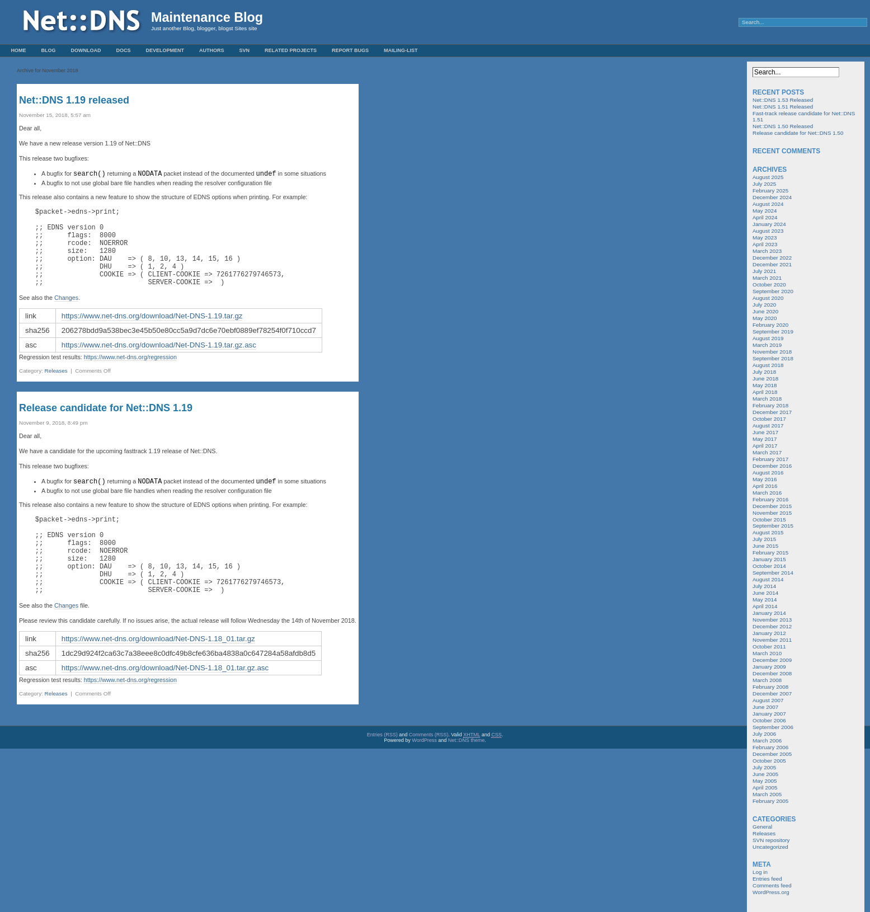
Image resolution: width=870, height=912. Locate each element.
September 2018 (773, 358)
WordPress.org (771, 892)
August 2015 (768, 532)
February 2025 (770, 190)
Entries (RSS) (382, 767)
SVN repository (771, 840)
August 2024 (768, 204)
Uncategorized (770, 847)
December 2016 (772, 466)
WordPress (424, 772)
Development (165, 50)
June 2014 (765, 593)
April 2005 (765, 787)
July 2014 (764, 586)
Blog (48, 50)
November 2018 (772, 352)
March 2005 (767, 794)
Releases (56, 387)
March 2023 (767, 251)
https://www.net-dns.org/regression (130, 373)
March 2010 (767, 653)
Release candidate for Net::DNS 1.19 (105, 424)
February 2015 (770, 552)
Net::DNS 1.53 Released (783, 100)
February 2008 (770, 687)
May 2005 (765, 781)
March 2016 (767, 493)
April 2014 (765, 606)
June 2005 (765, 774)
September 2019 (773, 331)
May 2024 (765, 211)
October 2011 (769, 646)
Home (18, 50)
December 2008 (772, 673)
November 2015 (772, 513)
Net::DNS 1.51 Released (783, 107)
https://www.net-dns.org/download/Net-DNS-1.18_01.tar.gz (158, 671)
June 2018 (765, 378)
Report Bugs (350, 50)
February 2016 (770, 499)
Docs (123, 50)
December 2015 (772, 506)
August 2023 (768, 231)
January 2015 (769, 559)
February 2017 (770, 459)
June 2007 (765, 707)
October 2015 (769, 519)
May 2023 (765, 237)
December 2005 (772, 754)
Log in (760, 872)
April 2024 (765, 217)
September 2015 (773, 526)
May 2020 (765, 318)
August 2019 (768, 338)
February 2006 (770, 747)
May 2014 (765, 599)
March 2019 (767, 345)
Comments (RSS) (429, 767)
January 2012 (769, 633)
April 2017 (765, 446)
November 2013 (772, 620)
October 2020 (769, 284)
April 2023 (765, 244)
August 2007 (768, 700)
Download (86, 50)
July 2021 (764, 271)
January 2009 (769, 667)
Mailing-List (401, 50)
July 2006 (764, 734)
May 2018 (765, 385)
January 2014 (769, 613)
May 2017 (765, 439)
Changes (66, 314)
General (762, 827)
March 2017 (767, 452)
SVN (244, 50)
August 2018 (768, 365)
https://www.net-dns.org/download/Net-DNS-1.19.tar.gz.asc (159, 361)
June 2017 (765, 432)
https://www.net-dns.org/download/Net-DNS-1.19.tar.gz (152, 332)
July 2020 (764, 305)
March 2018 (767, 399)
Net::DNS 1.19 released (74, 100)
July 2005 (764, 767)
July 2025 (764, 184)
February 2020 (770, 325)
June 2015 (765, 546)
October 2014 (769, 566)
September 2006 (773, 727)
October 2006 (769, 720)
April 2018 (765, 392)
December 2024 (772, 197)
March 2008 (767, 680)
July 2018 (764, 372)
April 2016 (765, 486)
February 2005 (770, 801)
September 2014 (773, 573)
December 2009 (772, 660)
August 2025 (768, 177)
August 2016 (768, 472)
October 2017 (769, 419)
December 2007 (772, 693)
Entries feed (767, 879)
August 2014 (768, 579)
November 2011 (772, 640)
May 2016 (765, 479)
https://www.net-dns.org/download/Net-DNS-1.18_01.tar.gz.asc (165, 700)
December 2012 (772, 626)
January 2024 (769, 224)
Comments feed (772, 885)
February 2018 (770, 405)
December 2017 (772, 412)
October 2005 (769, 761)
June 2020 (765, 311)
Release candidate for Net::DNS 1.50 (798, 133)
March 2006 (767, 740)
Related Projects (291, 50)
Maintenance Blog (207, 17)
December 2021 (772, 264)
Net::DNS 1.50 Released (783, 126)
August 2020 (768, 298)
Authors (211, 50)
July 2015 (764, 539)
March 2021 (767, 278)
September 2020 (773, 291)
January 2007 (769, 714)
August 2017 (768, 425)
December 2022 (772, 258)
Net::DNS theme (466, 772)
